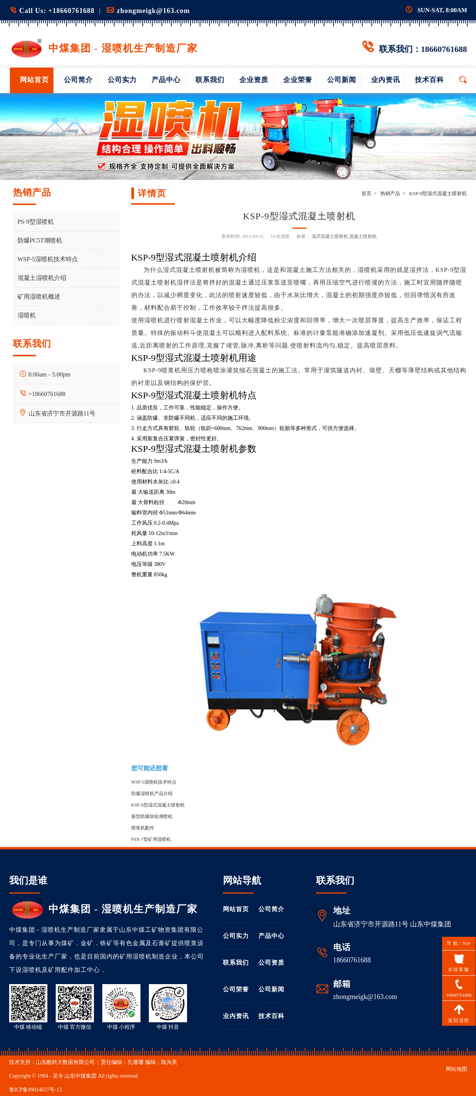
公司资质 (271, 962)
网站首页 (34, 80)
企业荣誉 (297, 80)
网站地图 (456, 1069)
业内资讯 (385, 80)
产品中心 (166, 80)
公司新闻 (341, 80)
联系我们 (209, 80)
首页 (366, 193)
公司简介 (78, 80)
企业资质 (253, 80)
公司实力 (122, 80)
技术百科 (429, 80)
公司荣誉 (236, 989)
